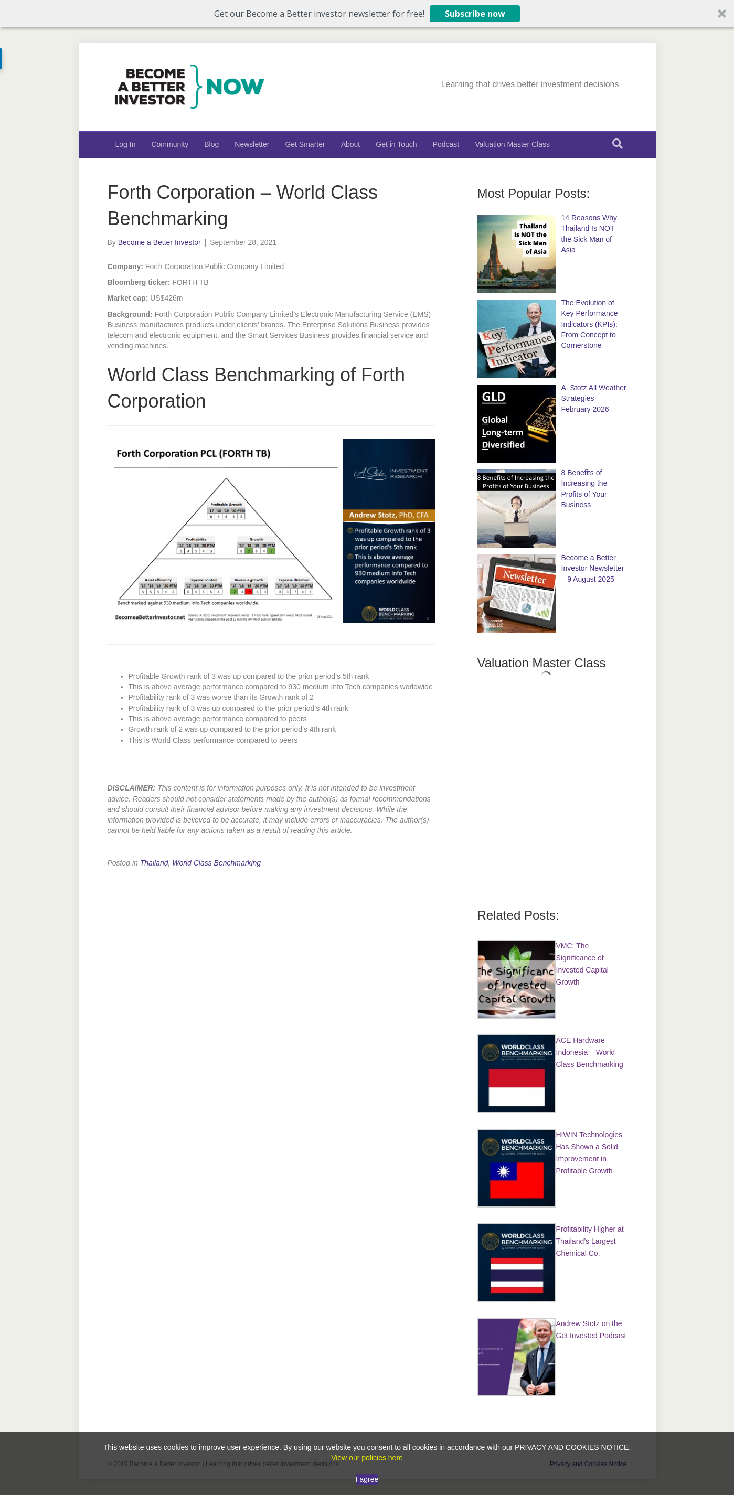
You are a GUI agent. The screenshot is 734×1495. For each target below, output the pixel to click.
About (350, 144)
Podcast (446, 144)
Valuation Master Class (512, 144)
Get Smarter (305, 144)
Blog (211, 144)
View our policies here (367, 1458)
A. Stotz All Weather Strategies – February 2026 (593, 398)
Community (169, 144)
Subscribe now (475, 13)
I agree (367, 1479)
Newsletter (252, 144)
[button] (367, 13)
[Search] (617, 143)
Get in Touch (396, 144)
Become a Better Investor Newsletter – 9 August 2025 (592, 568)
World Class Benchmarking (216, 863)
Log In (125, 144)
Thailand (154, 863)
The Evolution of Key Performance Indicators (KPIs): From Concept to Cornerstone (589, 323)
